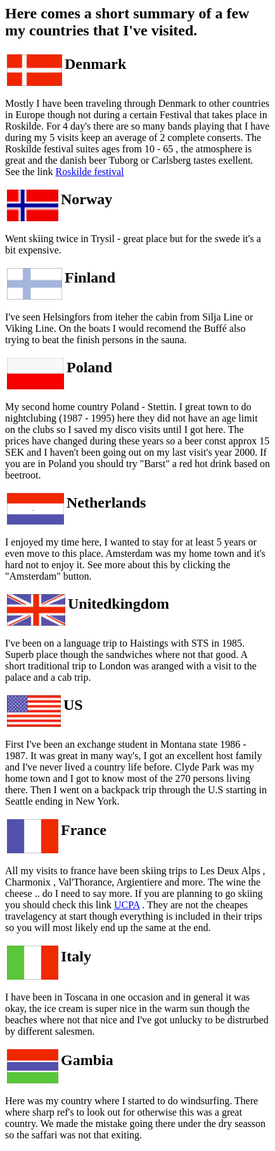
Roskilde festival (90, 171)
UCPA (126, 904)
